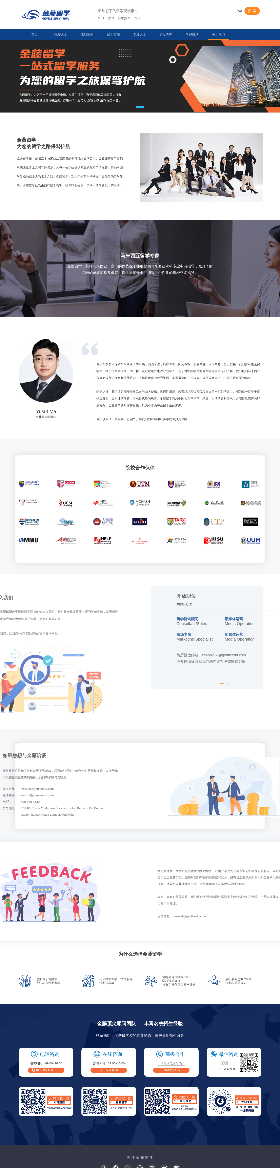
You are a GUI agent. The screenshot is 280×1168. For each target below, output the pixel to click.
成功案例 (87, 34)
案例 (111, 18)
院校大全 (60, 34)
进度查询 (165, 34)
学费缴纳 (192, 34)
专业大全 (139, 34)
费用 (137, 18)
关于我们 (218, 34)
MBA (101, 18)
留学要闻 (113, 34)
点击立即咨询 (109, 1070)
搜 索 (252, 11)
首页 (34, 34)
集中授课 (124, 18)
